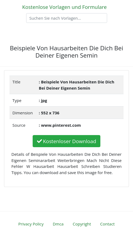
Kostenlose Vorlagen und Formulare (64, 6)
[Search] (66, 18)
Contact (107, 224)
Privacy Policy (31, 224)
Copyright (82, 224)
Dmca (58, 224)
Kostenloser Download (66, 141)
